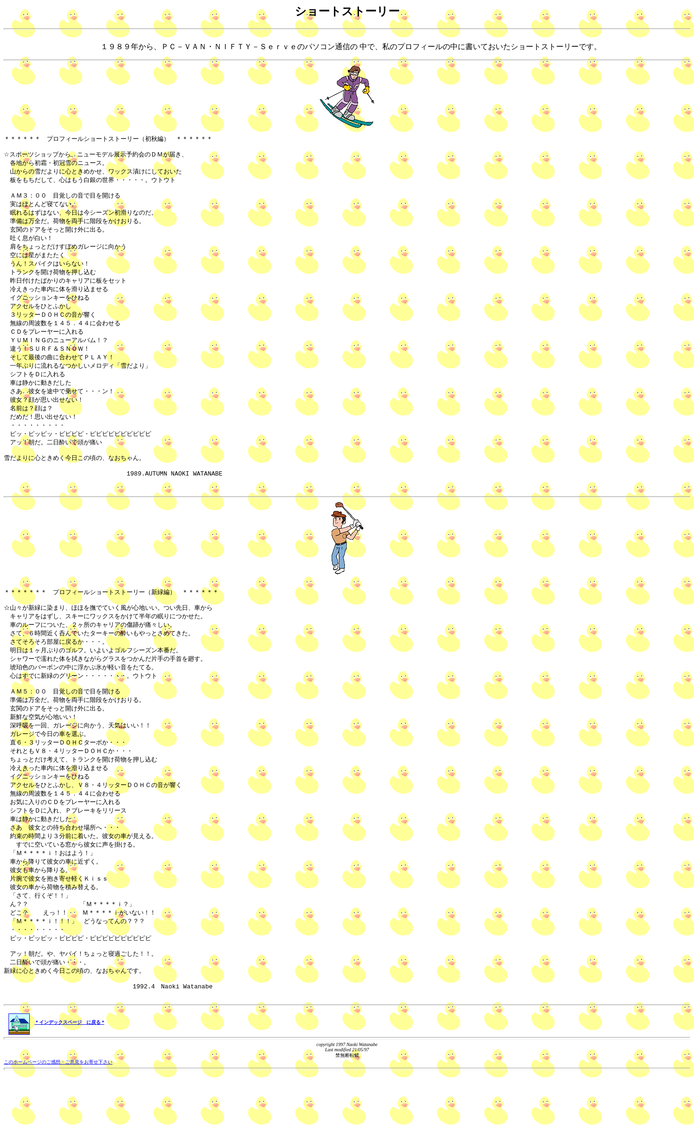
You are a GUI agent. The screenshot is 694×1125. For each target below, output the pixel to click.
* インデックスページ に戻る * (56, 1073)
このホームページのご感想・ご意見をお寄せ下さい (58, 1113)
